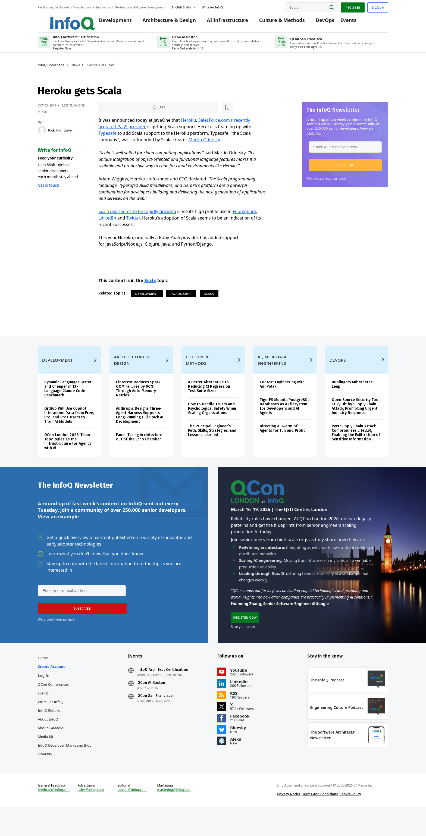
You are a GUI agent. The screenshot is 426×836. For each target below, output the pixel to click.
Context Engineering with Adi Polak (282, 399)
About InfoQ (48, 740)
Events (341, 22)
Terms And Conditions (320, 820)
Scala (150, 286)
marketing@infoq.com (174, 816)
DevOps (317, 22)
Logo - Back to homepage (60, 19)
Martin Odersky (204, 145)
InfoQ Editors (49, 731)
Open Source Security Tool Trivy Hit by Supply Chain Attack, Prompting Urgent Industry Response (356, 421)
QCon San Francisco (155, 717)
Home (43, 679)
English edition (182, 6)
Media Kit (45, 757)
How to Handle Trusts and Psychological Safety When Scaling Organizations (212, 423)
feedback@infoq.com (54, 816)
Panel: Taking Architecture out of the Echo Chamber (139, 452)
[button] (345, 169)
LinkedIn (107, 223)
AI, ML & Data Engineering (272, 375)
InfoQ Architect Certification (162, 691)
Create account (51, 687)
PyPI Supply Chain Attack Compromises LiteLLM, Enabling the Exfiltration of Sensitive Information (356, 448)
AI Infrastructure (219, 22)
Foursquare (244, 217)
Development (107, 22)
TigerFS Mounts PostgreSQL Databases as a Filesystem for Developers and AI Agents (284, 421)
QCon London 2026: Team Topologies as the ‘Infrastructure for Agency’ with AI (68, 456)
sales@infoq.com (91, 816)
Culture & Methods (274, 22)
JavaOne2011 (181, 299)
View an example (58, 534)
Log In (43, 696)
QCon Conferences (53, 705)
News (75, 70)
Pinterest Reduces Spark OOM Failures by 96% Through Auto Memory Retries (138, 404)
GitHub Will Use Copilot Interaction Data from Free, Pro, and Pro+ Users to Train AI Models (69, 430)
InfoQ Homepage (51, 70)
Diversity (45, 775)
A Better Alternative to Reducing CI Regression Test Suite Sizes (209, 401)
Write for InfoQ (50, 723)
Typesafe (107, 139)
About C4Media (50, 749)
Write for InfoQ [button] (212, 6)
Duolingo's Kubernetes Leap (352, 399)
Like (112, 112)
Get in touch (48, 189)
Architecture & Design (161, 22)
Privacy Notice (288, 820)
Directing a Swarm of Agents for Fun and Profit (282, 443)
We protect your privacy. (326, 182)
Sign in (378, 6)
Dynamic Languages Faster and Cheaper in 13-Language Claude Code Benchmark (68, 404)
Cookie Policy (350, 820)
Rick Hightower (60, 135)
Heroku (188, 126)
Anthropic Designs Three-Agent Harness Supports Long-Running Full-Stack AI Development (139, 430)
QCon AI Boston (151, 704)
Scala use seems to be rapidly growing (137, 217)
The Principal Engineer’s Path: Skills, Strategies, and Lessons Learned (212, 445)
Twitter (133, 223)
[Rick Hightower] (42, 135)
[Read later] (130, 112)
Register (352, 6)
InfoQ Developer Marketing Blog (65, 766)
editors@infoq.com (131, 816)
